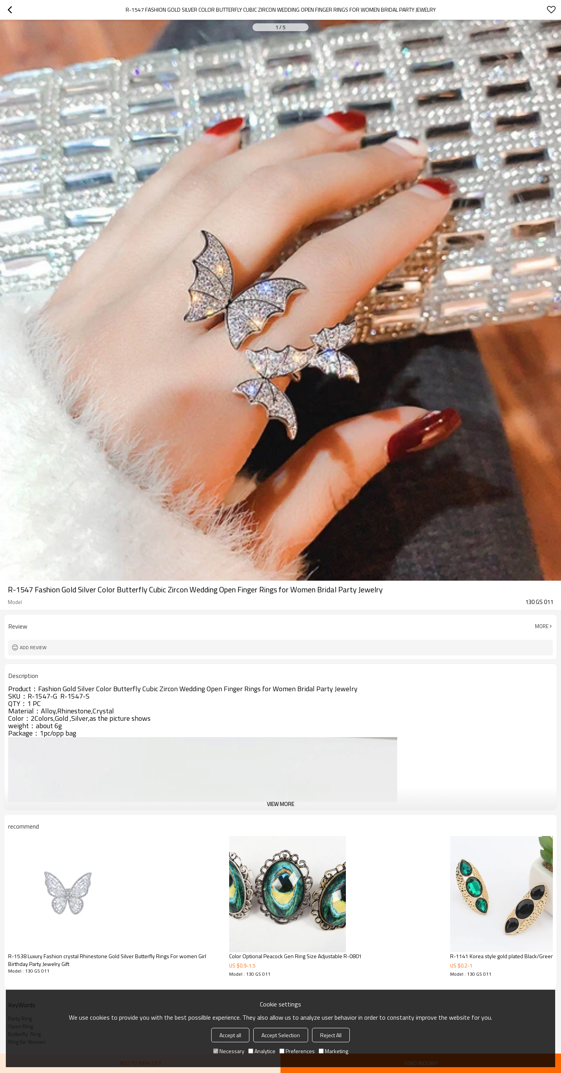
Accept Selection (280, 1035)
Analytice (261, 1051)
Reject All (331, 1035)
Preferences (297, 1051)
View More (280, 804)
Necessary (228, 1051)
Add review (33, 647)
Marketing (333, 1051)
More (542, 626)
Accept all (230, 1035)
